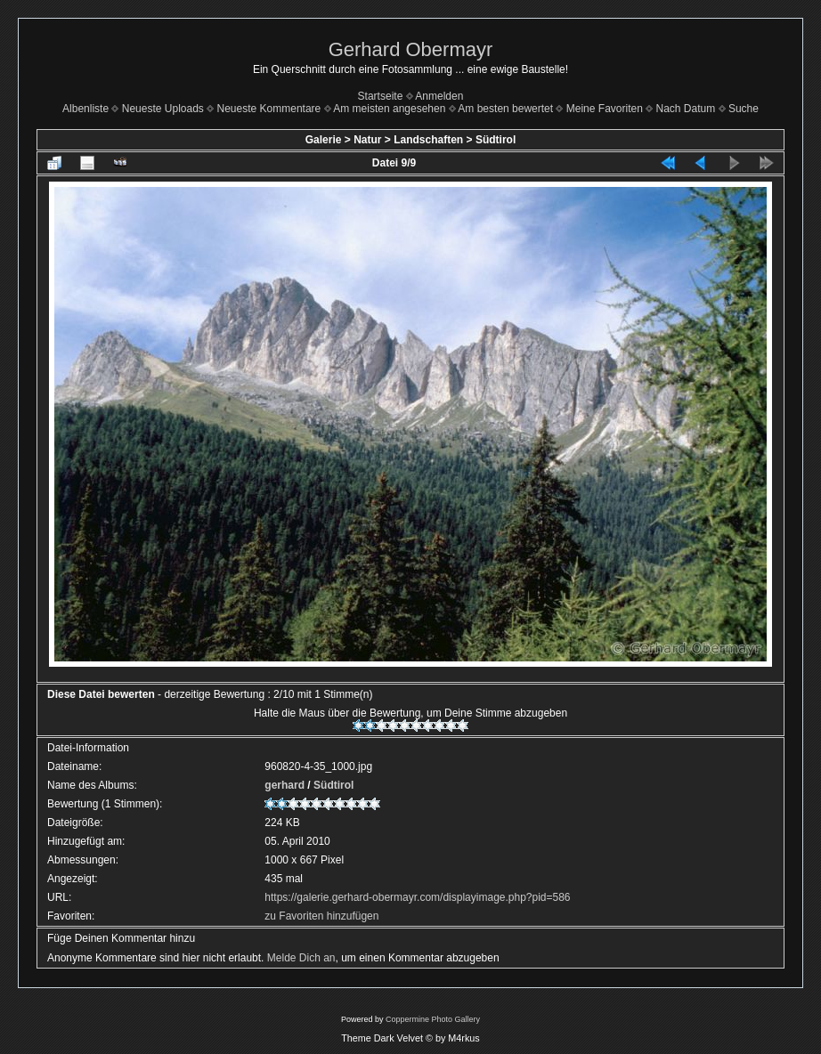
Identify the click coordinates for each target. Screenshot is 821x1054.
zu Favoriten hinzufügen (321, 916)
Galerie (323, 140)
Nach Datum (686, 108)
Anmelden (439, 96)
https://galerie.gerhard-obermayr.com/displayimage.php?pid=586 (417, 897)
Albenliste (85, 108)
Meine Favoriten (604, 108)
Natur (367, 140)
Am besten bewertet (505, 108)
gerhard (284, 785)
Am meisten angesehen (389, 108)
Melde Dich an (301, 958)
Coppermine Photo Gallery (433, 1019)
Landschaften (428, 140)
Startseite (380, 96)
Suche (743, 108)
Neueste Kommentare (269, 108)
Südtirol (496, 140)
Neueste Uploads (163, 108)
